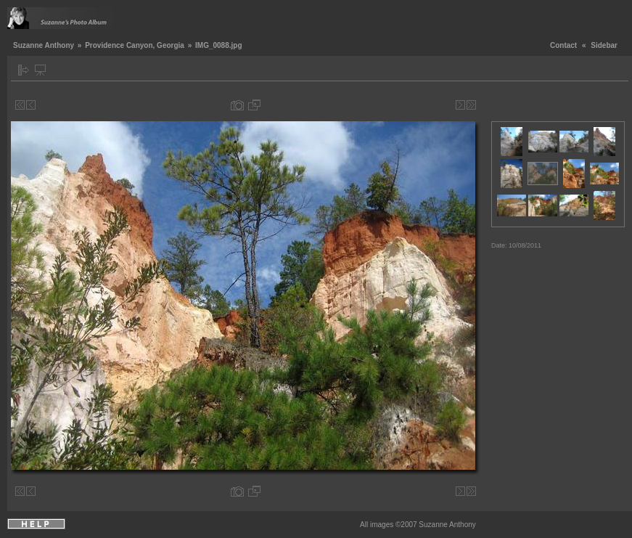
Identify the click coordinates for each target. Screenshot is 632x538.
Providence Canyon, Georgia (134, 45)
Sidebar (604, 45)
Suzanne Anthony (43, 45)
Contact (563, 45)
